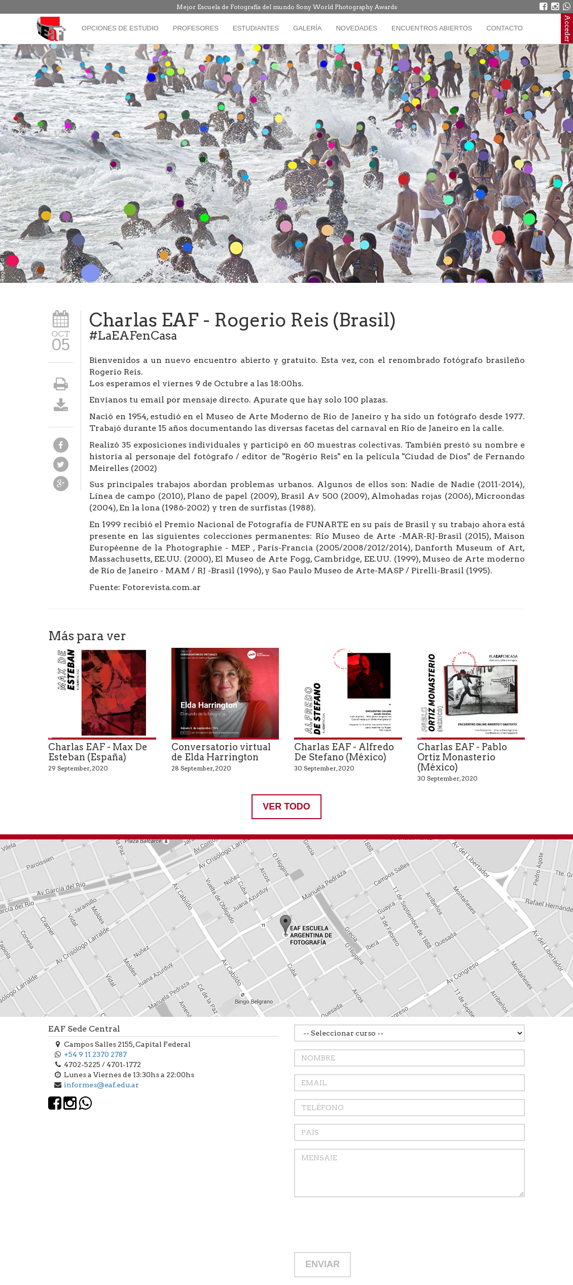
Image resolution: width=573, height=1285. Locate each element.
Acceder (567, 28)
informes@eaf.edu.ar (101, 1085)
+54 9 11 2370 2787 (95, 1054)
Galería (307, 28)
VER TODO (286, 806)
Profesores (196, 28)
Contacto (504, 28)
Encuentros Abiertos (431, 28)
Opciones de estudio (120, 28)
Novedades (356, 28)
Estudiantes (256, 28)
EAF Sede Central (84, 1029)
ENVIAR (322, 1264)
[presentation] (371, 1224)
